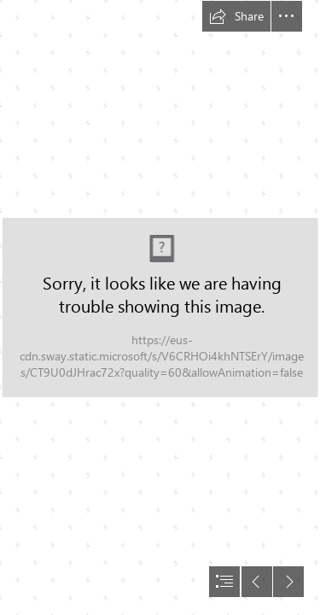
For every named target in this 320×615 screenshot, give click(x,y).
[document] (160, 307)
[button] (236, 16)
